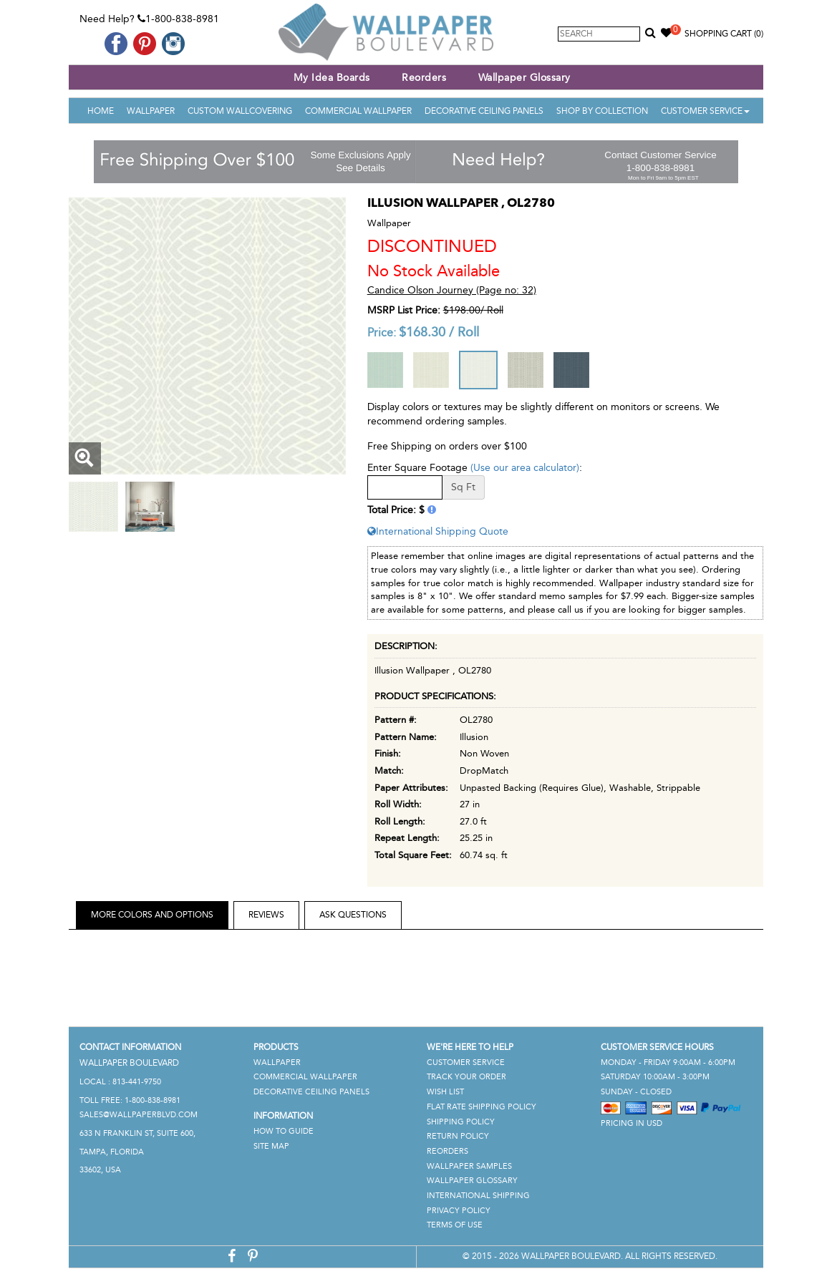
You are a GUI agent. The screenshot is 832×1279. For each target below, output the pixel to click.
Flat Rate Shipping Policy (481, 1107)
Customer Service (705, 111)
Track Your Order (466, 1076)
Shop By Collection (602, 111)
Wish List (445, 1091)
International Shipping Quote (437, 531)
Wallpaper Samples (469, 1166)
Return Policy (458, 1136)
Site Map (271, 1146)
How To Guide (283, 1131)
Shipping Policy (461, 1122)
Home (100, 111)
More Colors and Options (152, 915)
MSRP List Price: (403, 310)
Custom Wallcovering (240, 111)
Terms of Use (455, 1225)
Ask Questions (353, 915)
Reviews (266, 915)
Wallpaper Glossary (524, 78)
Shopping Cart (724, 34)
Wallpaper (151, 111)
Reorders (424, 78)
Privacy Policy (458, 1210)
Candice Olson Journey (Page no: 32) (451, 290)
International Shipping (478, 1195)
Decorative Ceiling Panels (484, 111)
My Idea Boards (332, 78)
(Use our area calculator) (524, 468)
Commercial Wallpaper (358, 111)
